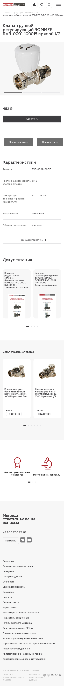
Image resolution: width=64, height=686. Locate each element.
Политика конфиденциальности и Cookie (13, 677)
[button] (13, 92)
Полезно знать (11, 602)
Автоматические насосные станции (22, 654)
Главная (7, 12)
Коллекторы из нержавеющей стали (23, 638)
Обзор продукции (12, 576)
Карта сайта (10, 607)
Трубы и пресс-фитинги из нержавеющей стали (29, 643)
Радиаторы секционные (16, 617)
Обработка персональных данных (36, 677)
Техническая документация (18, 566)
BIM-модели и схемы (14, 587)
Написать (10, 540)
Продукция (18, 12)
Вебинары (8, 581)
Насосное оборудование (16, 648)
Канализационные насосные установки (24, 659)
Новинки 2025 (31, 12)
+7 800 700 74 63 (14, 532)
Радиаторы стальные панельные (21, 612)
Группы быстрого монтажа (17, 623)
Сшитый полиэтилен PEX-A (18, 628)
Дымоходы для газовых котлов (19, 633)
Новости (7, 597)
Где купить (32, 118)
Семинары (8, 592)
